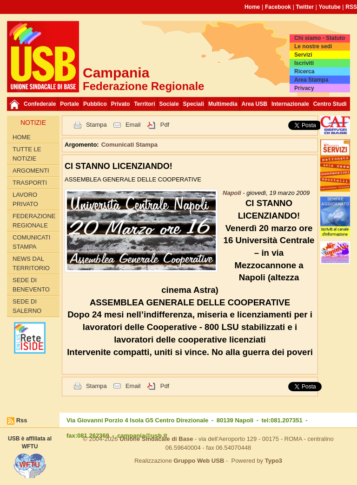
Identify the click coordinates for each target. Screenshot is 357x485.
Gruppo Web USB (198, 460)
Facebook (278, 7)
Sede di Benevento (31, 285)
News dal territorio (31, 263)
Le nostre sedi (313, 46)
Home (252, 7)
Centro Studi (330, 104)
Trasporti (30, 182)
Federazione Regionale (34, 221)
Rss (21, 420)
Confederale (40, 104)
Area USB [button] (254, 104)
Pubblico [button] (95, 104)
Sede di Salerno (27, 306)
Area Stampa (311, 80)
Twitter (305, 7)
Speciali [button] (193, 104)
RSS (351, 7)
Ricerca (304, 71)
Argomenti (31, 170)
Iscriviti (304, 63)
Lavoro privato (25, 199)
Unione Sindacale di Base (156, 438)
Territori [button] (144, 104)
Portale (69, 104)
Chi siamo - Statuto (319, 38)
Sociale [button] (169, 104)
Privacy (304, 88)
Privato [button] (120, 104)
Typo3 (273, 460)
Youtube (330, 7)
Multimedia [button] (223, 104)
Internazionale (290, 104)
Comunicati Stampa (31, 242)
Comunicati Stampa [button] (129, 144)
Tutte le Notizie (27, 154)
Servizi (303, 55)
